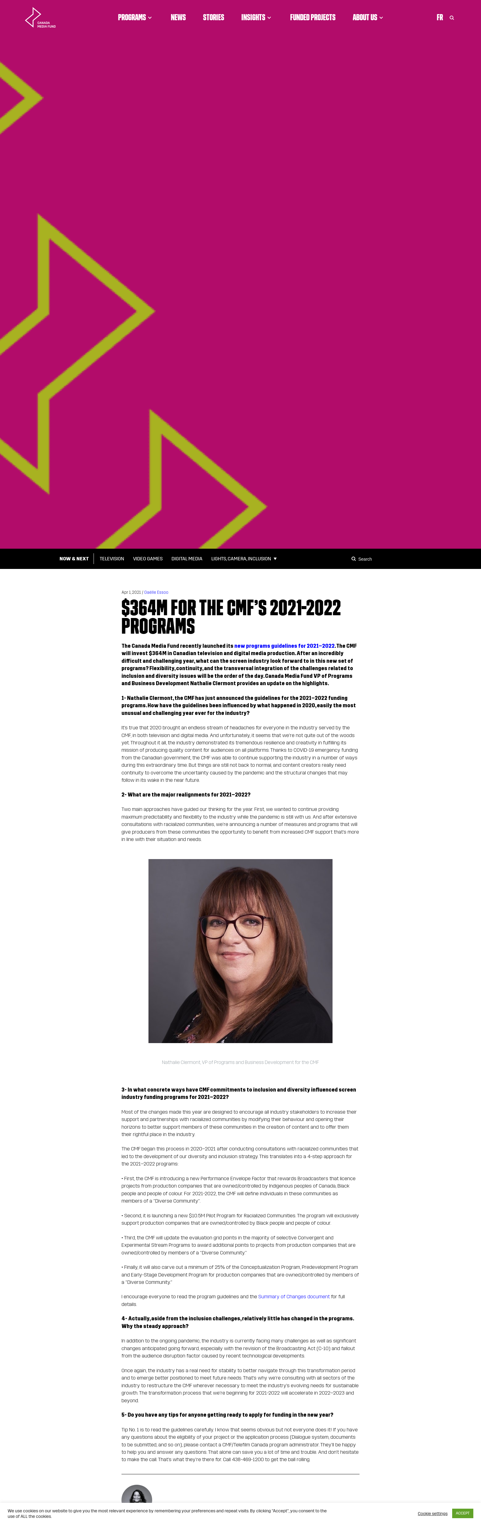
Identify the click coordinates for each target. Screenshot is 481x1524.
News (178, 17)
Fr (440, 17)
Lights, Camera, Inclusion (241, 559)
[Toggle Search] (452, 17)
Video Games (148, 559)
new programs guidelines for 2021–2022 (284, 646)
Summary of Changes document (294, 1296)
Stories (213, 17)
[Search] (354, 558)
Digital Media (186, 559)
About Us (369, 17)
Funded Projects (313, 17)
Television (112, 559)
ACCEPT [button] (463, 1513)
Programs (136, 17)
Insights (257, 17)
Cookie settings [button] (433, 1513)
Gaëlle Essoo (156, 592)
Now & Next (74, 559)
